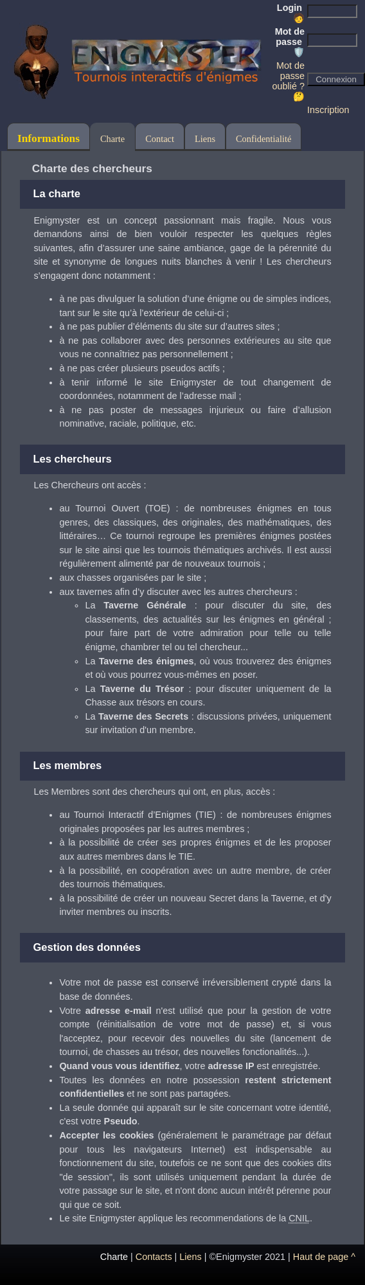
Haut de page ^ (324, 1257)
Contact (159, 139)
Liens (205, 139)
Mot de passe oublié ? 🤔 (288, 81)
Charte (112, 139)
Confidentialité (263, 139)
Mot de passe (290, 41)
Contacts (154, 1257)
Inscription (328, 110)
